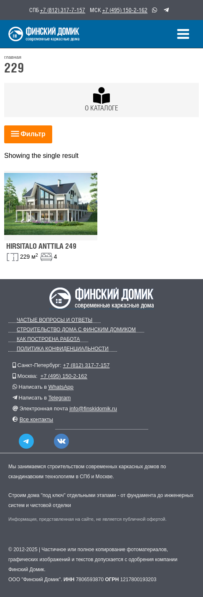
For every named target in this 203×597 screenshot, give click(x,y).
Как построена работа (48, 339)
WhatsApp (61, 387)
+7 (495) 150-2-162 (124, 10)
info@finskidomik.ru (93, 408)
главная (12, 57)
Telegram (59, 398)
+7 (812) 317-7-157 (62, 10)
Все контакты (36, 419)
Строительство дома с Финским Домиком (76, 329)
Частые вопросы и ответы (54, 320)
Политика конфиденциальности (63, 349)
